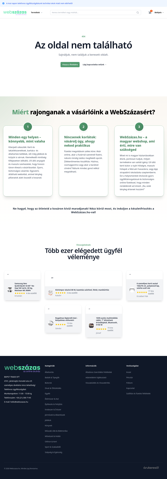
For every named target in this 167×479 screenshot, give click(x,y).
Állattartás (49, 372)
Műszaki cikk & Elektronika (56, 431)
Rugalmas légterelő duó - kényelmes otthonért (66, 319)
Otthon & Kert (51, 441)
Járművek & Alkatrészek (55, 415)
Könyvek (48, 425)
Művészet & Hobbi (53, 436)
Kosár (128, 372)
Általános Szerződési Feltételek (99, 372)
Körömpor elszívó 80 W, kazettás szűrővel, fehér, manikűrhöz (82, 290)
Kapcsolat (130, 388)
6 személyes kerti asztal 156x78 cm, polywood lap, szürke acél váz (148, 285)
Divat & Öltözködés (53, 388)
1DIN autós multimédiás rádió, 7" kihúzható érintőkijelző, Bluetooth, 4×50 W (107, 321)
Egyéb (47, 393)
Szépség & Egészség (53, 452)
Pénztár (129, 377)
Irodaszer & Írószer (53, 409)
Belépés (159, 12)
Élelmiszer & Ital (52, 399)
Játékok (48, 420)
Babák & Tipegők (52, 377)
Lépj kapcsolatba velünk (94, 64)
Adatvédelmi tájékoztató (96, 377)
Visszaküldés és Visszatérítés (98, 383)
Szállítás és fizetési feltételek (138, 393)
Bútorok (48, 383)
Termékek (37, 12)
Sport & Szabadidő (53, 447)
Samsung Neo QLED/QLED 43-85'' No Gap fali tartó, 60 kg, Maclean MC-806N (24, 287)
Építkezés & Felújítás (53, 404)
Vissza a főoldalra (70, 64)
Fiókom (129, 383)
